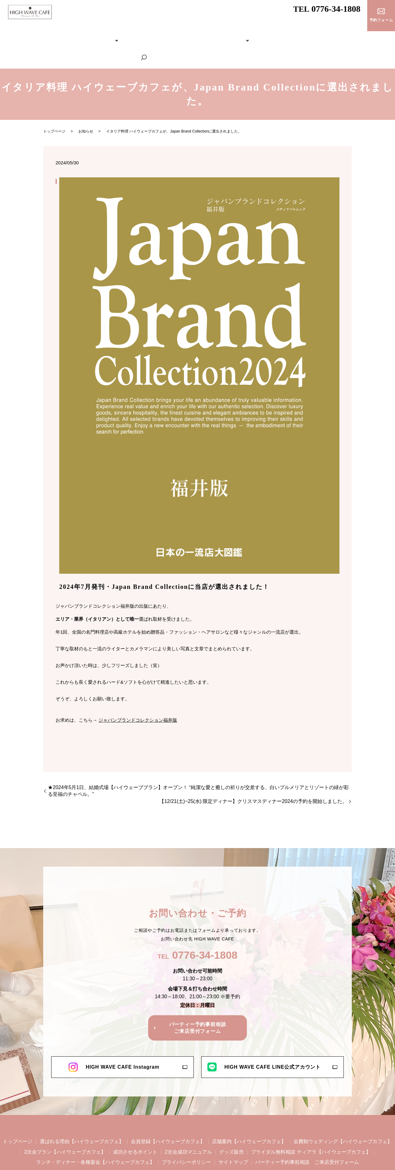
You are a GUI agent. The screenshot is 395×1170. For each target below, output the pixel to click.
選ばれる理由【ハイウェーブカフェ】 (82, 1115)
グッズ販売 (231, 1125)
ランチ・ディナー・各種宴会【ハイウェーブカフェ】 (332, 36)
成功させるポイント (135, 1125)
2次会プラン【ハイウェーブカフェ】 (65, 1125)
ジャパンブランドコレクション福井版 (137, 693)
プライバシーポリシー (186, 1136)
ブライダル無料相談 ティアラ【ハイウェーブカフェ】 (237, 36)
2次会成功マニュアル (188, 1125)
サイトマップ (233, 1136)
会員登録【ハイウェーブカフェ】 (168, 1115)
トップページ (22, 36)
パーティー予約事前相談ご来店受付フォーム (197, 1002)
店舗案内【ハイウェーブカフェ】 (249, 1115)
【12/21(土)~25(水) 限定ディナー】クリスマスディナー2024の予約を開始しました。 (253, 775)
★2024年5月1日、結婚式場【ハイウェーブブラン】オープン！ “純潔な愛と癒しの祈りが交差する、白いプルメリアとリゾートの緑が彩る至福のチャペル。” (198, 765)
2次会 (179, 36)
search (387, 36)
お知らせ (85, 105)
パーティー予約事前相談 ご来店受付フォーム (307, 1136)
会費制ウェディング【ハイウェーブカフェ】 (131, 36)
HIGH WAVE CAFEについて (62, 36)
